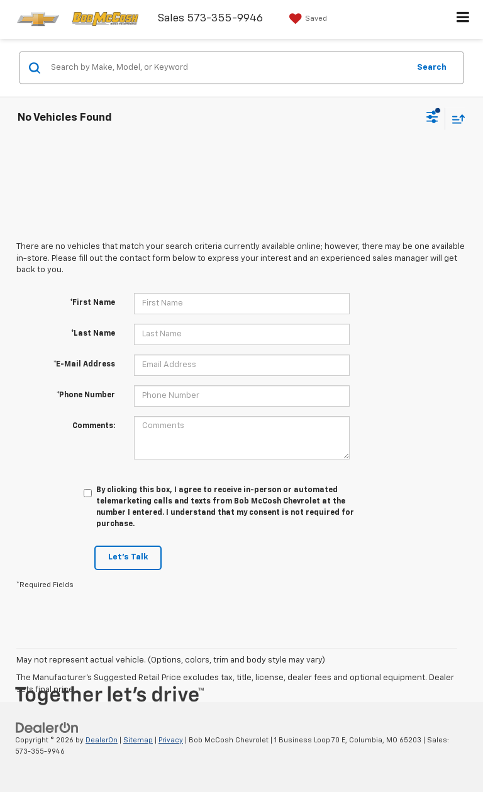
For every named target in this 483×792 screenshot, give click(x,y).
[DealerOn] (47, 727)
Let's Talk (128, 557)
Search (432, 67)
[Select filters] (432, 118)
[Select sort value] (455, 118)
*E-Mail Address (84, 364)
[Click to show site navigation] (463, 19)
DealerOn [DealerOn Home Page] (102, 740)
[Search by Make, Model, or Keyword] (228, 68)
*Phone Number (86, 395)
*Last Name (93, 334)
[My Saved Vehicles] (306, 19)
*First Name (92, 303)
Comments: (93, 426)
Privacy (170, 740)
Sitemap (138, 740)
